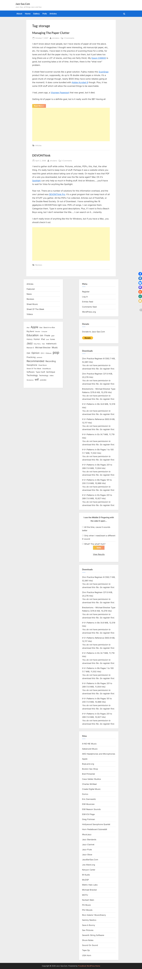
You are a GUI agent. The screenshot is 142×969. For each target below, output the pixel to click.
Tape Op (86, 950)
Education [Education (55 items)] (33, 335)
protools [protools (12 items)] (39, 357)
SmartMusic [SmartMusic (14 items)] (46, 369)
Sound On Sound (90, 945)
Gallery (36, 13)
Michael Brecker (89, 890)
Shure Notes (87, 940)
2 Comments (69, 38)
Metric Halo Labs (90, 885)
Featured (31, 289)
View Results (99, 554)
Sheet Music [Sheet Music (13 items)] (42, 365)
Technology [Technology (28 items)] (32, 375)
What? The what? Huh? (94, 544)
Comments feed (89, 307)
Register (85, 291)
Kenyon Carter (88, 870)
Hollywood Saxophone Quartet (96, 824)
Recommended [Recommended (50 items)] (35, 361)
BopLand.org (88, 764)
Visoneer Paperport (60, 92)
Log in (85, 296)
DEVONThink (41, 155)
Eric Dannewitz (89, 799)
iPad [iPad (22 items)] (43, 339)
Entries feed (87, 301)
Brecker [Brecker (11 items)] (37, 331)
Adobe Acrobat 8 (80, 82)
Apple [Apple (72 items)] (34, 327)
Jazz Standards (89, 839)
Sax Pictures (87, 930)
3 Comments (66, 160)
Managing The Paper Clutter (51, 33)
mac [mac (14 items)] (43, 344)
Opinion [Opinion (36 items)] (35, 353)
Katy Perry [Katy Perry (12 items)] (37, 344)
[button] (140, 274)
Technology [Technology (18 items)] (43, 375)
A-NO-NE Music (89, 744)
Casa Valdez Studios (91, 779)
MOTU (85, 895)
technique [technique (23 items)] (50, 372)
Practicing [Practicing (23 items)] (31, 357)
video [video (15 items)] (52, 375)
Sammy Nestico (89, 920)
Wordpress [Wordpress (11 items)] (30, 380)
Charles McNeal (89, 784)
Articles (53, 13)
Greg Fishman (88, 819)
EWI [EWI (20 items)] (41, 336)
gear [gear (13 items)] (53, 336)
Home (28, 13)
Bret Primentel (88, 774)
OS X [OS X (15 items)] (42, 353)
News (29, 294)
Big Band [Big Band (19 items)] (30, 331)
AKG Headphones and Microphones (98, 754)
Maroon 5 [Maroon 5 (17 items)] (30, 348)
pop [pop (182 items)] (56, 352)
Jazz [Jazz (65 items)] (30, 343)
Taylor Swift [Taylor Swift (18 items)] (40, 372)
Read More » (40, 106)
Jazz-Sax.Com (23, 3)
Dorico (85, 794)
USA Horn (86, 955)
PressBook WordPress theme (89, 966)
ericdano (55, 38)
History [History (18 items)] (29, 339)
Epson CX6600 (99, 58)
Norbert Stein (88, 900)
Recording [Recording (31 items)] (50, 361)
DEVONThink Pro (57, 194)
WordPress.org (89, 312)
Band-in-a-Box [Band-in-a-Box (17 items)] (49, 327)
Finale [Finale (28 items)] (47, 335)
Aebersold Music (90, 749)
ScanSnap (103, 72)
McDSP (85, 880)
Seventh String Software (93, 935)
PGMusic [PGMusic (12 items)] (49, 353)
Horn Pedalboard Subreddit (94, 829)
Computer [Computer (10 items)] (44, 331)
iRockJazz (86, 834)
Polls (44, 13)
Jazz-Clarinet (88, 844)
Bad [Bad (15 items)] (40, 327)
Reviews (38, 265)
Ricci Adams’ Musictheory (94, 915)
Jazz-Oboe (87, 854)
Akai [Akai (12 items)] (28, 327)
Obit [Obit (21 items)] (28, 353)
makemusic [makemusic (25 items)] (51, 343)
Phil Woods (87, 910)
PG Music (86, 905)
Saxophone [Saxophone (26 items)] (32, 365)
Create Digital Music (91, 789)
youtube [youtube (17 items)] (43, 380)
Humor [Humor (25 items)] (37, 339)
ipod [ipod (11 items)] (47, 339)
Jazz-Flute (87, 849)
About (19, 13)
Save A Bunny (88, 925)
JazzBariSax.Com (90, 859)
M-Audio (86, 875)
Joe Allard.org (88, 865)
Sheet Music (32, 304)
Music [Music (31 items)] (55, 347)
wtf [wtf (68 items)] (37, 379)
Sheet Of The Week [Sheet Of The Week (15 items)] (34, 369)
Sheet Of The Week (35, 309)
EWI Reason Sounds (91, 809)
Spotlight (36, 180)
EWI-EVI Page (88, 814)
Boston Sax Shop (90, 769)
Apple (84, 759)
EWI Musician (88, 804)
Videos (30, 314)
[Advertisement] (71, 124)
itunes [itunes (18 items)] (52, 339)
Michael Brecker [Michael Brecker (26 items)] (43, 347)
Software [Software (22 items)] (30, 372)
